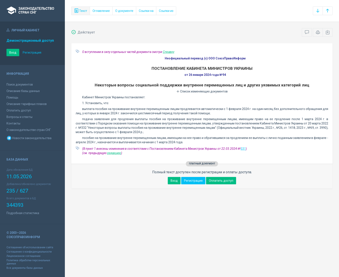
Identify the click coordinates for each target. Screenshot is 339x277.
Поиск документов (19, 84)
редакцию (114, 153)
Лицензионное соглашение (23, 256)
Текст (80, 11)
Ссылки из (166, 11)
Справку (168, 52)
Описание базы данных (23, 91)
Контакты (13, 123)
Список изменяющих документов (202, 91)
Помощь (12, 97)
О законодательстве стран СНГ (28, 130)
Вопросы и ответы (19, 117)
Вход (12, 52)
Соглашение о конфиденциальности (29, 251)
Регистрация (32, 52)
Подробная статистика (22, 213)
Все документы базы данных (24, 267)
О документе (124, 11)
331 (243, 148)
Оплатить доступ (18, 110)
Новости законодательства (28, 138)
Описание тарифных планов (26, 104)
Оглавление (101, 11)
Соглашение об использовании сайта (29, 247)
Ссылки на (146, 11)
